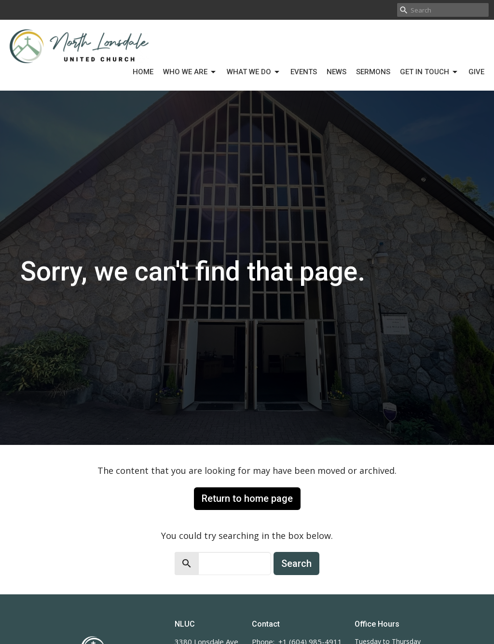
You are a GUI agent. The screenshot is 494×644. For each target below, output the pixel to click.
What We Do (254, 72)
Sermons (373, 71)
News (336, 71)
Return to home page (247, 498)
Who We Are (190, 72)
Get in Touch (429, 72)
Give (476, 71)
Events (303, 71)
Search (296, 563)
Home (143, 71)
